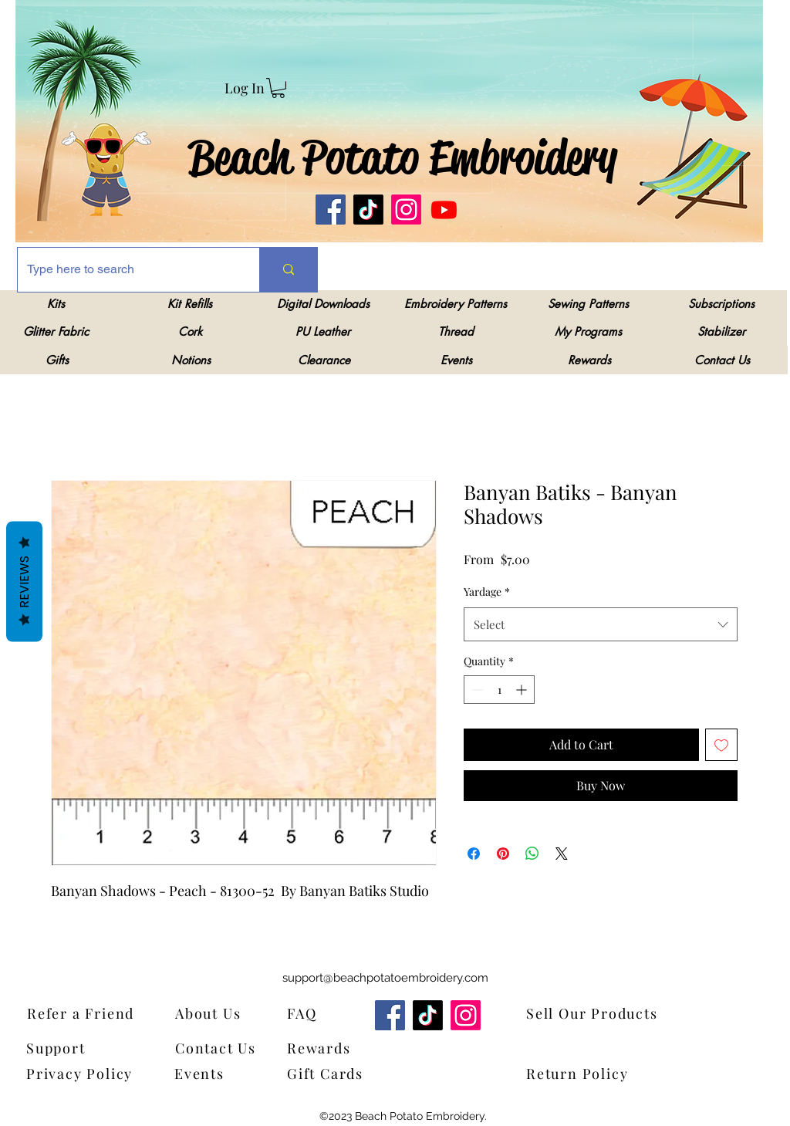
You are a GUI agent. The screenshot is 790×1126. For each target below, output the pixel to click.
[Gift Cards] (363, 1073)
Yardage (487, 591)
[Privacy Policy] (84, 1073)
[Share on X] (561, 853)
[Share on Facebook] (473, 853)
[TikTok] (368, 209)
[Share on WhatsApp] (532, 853)
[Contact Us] (222, 1047)
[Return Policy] (602, 1073)
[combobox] (601, 624)
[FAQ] (306, 1013)
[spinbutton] (499, 689)
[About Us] (218, 1013)
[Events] (209, 1073)
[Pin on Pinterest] (503, 853)
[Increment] (522, 689)
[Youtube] (444, 209)
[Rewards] (330, 1047)
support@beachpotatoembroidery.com (385, 978)
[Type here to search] (127, 270)
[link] (278, 88)
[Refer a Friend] (103, 1013)
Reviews (24, 581)
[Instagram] (406, 209)
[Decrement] (475, 689)
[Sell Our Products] (602, 1013)
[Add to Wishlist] (721, 745)
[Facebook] (331, 209)
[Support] (66, 1047)
